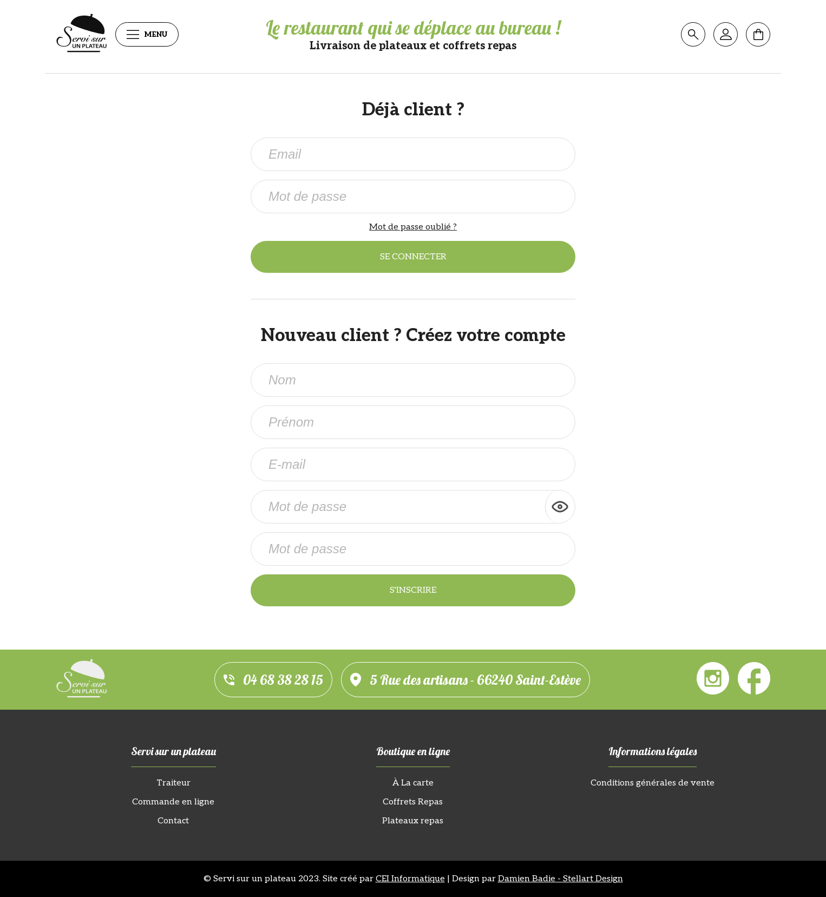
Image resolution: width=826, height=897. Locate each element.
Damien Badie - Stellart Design (560, 879)
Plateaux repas (412, 821)
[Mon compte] (725, 34)
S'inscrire (413, 590)
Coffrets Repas (413, 802)
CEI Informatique (410, 879)
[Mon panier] (758, 34)
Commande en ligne (173, 802)
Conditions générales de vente (652, 783)
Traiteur (173, 783)
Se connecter (413, 257)
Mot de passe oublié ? (413, 227)
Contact (173, 821)
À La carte (413, 783)
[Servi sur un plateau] (81, 34)
